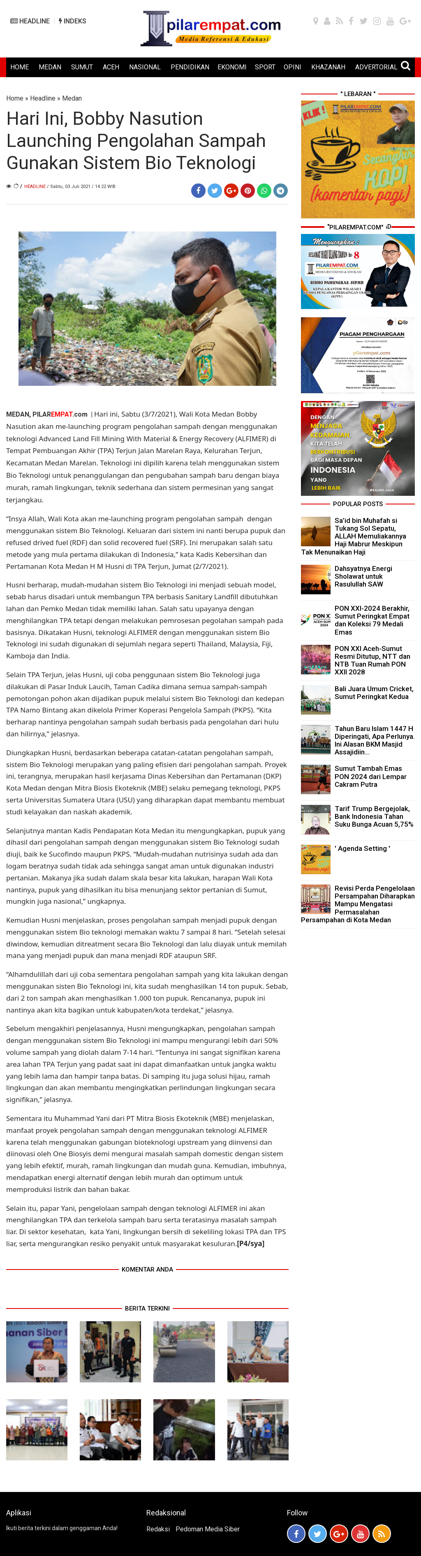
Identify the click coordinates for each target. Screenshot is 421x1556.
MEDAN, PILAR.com (47, 414)
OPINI (292, 67)
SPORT (265, 67)
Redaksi (158, 1529)
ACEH (111, 67)
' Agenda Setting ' (362, 848)
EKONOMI (232, 67)
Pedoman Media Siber (208, 1529)
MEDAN (50, 67)
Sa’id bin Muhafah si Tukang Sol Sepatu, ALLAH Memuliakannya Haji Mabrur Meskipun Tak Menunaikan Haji (353, 536)
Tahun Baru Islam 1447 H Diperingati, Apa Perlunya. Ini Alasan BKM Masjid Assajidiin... (375, 740)
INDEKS (72, 21)
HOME (19, 67)
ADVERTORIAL (376, 67)
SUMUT (82, 67)
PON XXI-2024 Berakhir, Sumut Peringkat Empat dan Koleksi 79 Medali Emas (372, 620)
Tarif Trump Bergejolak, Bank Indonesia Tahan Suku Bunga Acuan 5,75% (374, 816)
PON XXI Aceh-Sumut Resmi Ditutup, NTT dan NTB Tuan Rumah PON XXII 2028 (372, 660)
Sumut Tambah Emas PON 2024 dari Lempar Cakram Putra (371, 776)
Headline (43, 98)
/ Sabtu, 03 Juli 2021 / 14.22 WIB (81, 186)
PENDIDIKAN (190, 67)
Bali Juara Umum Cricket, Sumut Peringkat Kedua (374, 693)
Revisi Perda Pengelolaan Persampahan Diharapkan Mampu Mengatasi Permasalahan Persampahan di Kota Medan (358, 904)
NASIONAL (145, 67)
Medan (72, 98)
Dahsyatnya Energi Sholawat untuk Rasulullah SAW (363, 576)
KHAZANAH (328, 67)
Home (14, 98)
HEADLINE (30, 21)
